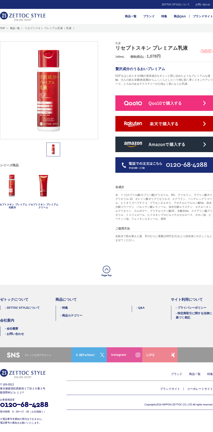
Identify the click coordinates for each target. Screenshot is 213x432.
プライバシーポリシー (192, 307)
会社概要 (12, 328)
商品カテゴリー (72, 315)
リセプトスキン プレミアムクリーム (43, 206)
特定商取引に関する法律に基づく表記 (194, 315)
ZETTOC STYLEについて (176, 4)
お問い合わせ (202, 4)
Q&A (141, 307)
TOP (2, 28)
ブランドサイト (203, 16)
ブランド (149, 16)
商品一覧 (130, 16)
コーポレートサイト (200, 389)
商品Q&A (180, 16)
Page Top (106, 275)
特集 (164, 16)
